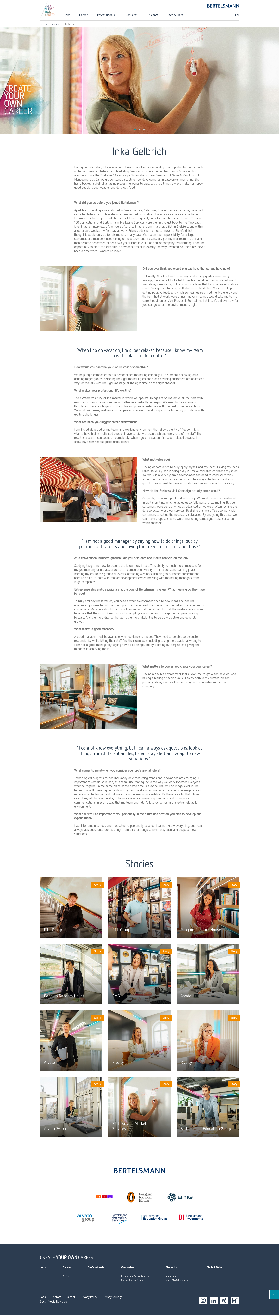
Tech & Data (175, 15)
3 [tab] (144, 129)
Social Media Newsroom (54, 1301)
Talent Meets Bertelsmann (178, 1279)
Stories (66, 1276)
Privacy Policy (89, 1297)
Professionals (106, 15)
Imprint (71, 1297)
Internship (171, 1276)
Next (271, 80)
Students (152, 15)
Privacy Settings (112, 1297)
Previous (8, 80)
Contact (56, 1297)
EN (237, 15)
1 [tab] (135, 129)
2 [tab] (139, 129)
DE (231, 15)
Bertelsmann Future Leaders (135, 1276)
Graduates (131, 15)
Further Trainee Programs (133, 1279)
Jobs (67, 15)
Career (83, 15)
